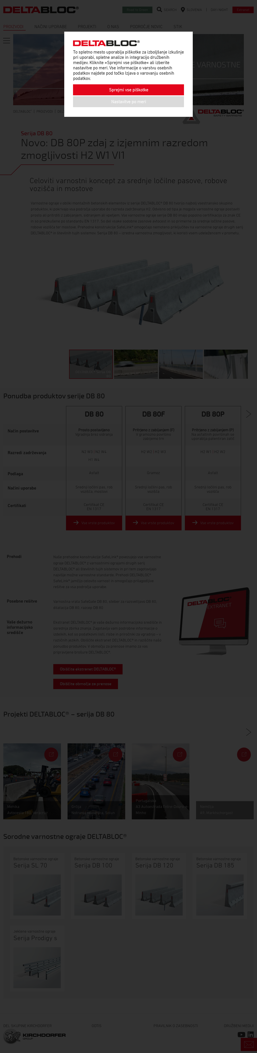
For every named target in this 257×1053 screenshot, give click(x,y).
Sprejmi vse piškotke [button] (128, 89)
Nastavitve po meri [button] (128, 101)
